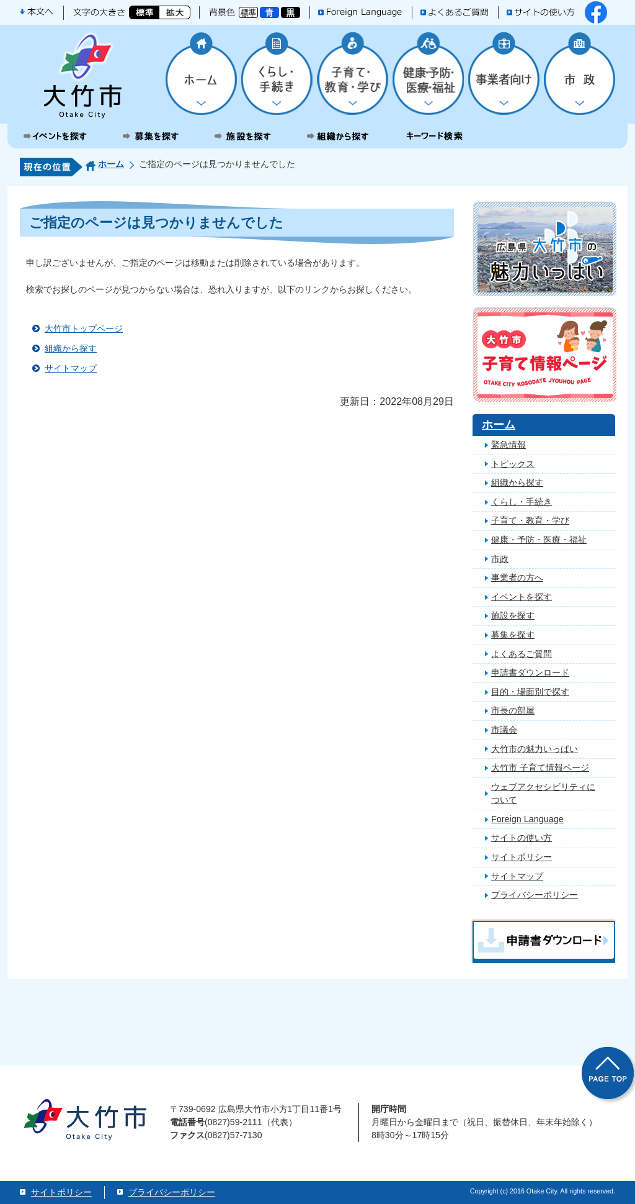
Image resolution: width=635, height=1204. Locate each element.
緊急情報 (508, 445)
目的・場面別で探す (530, 692)
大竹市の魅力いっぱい (534, 749)
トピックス (513, 464)
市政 (499, 559)
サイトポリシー (521, 857)
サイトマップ (71, 368)
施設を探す (513, 615)
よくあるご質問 (521, 654)
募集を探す (513, 635)
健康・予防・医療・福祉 (539, 540)
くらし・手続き (521, 502)
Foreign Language (527, 819)
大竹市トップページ (84, 328)
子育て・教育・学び (530, 520)
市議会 (504, 730)
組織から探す (71, 348)
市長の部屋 (513, 710)
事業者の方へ (517, 577)
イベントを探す (521, 597)
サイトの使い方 (521, 838)
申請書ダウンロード (530, 672)
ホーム (111, 164)
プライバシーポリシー (534, 895)
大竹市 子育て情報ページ (540, 767)
